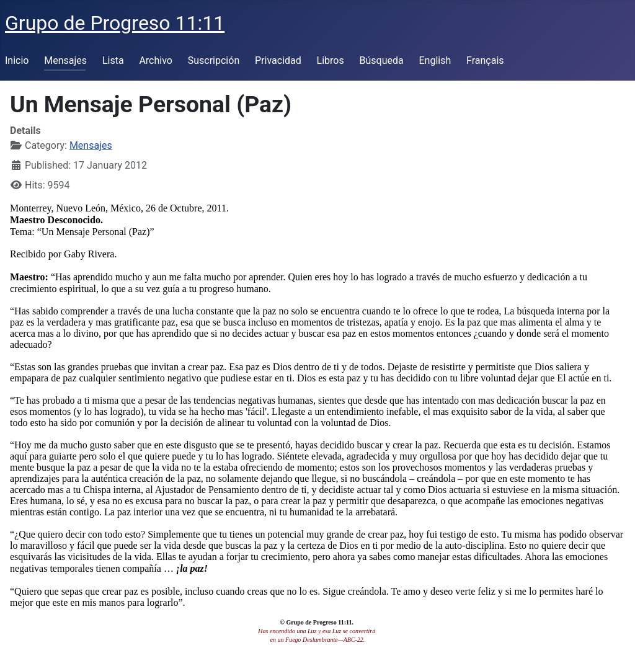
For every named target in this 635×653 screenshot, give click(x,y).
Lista (113, 60)
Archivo (155, 60)
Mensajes (65, 60)
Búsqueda (382, 60)
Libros (330, 60)
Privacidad (278, 60)
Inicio (17, 60)
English (435, 60)
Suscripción (213, 60)
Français (485, 60)
